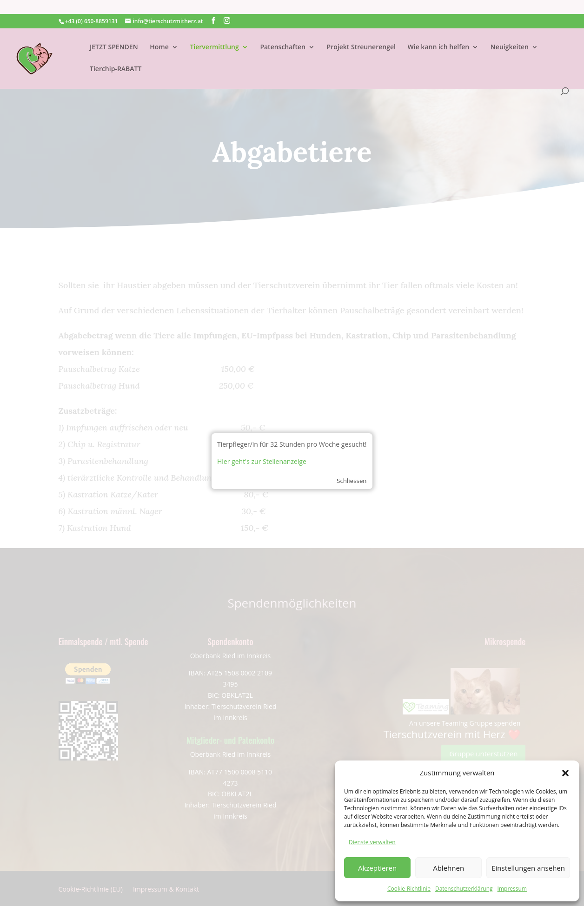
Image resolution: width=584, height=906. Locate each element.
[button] (565, 773)
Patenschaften (282, 33)
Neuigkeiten (510, 33)
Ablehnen (448, 868)
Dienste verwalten (372, 842)
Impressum (512, 889)
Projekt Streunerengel (361, 33)
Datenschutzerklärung (464, 889)
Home (159, 33)
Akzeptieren (377, 868)
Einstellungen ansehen (528, 868)
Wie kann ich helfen (439, 33)
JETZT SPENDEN (114, 33)
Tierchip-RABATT (115, 55)
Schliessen (351, 480)
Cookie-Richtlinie (409, 889)
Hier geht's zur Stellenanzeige (261, 461)
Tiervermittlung (214, 33)
